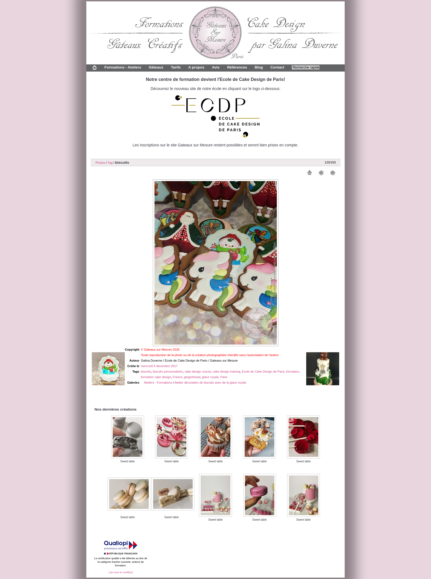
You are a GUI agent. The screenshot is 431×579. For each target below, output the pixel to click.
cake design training (226, 371)
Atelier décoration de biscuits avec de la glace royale (211, 382)
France (177, 377)
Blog (259, 67)
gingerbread (192, 377)
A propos (196, 67)
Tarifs (176, 67)
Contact (277, 67)
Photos (100, 162)
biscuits (146, 371)
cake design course (198, 371)
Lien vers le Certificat (120, 572)
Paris (224, 377)
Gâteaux (156, 67)
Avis (216, 67)
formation (292, 371)
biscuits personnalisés (168, 371)
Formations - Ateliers (122, 67)
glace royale (210, 377)
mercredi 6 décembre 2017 (159, 366)
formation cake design (156, 377)
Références (237, 67)
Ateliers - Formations (158, 382)
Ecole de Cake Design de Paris (263, 371)
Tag (109, 162)
